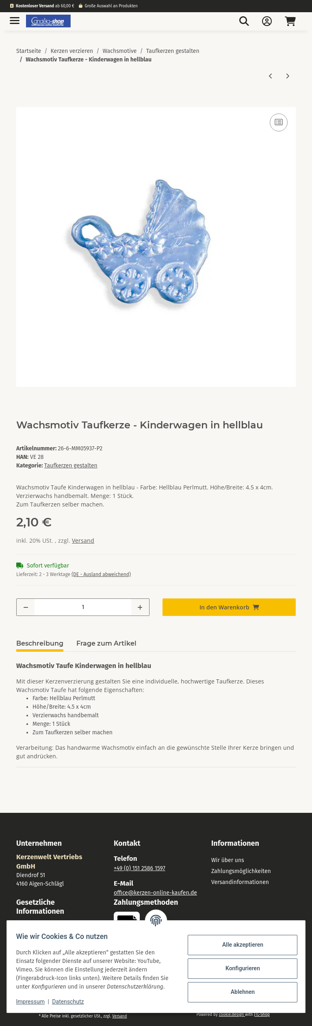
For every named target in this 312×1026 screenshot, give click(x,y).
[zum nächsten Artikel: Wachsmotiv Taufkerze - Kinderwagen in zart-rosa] (287, 76)
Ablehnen (239, 988)
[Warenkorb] (290, 21)
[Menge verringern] (26, 607)
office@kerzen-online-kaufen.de (155, 892)
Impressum (34, 1001)
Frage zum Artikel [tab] (106, 643)
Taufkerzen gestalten (71, 465)
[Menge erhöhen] (140, 607)
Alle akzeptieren (238, 940)
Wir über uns (227, 860)
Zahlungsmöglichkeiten (241, 871)
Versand (83, 540)
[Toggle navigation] (15, 17)
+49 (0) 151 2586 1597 (139, 868)
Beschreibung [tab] (39, 643)
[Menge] (83, 607)
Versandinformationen (240, 882)
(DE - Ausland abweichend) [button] (101, 574)
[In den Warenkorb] (22, 102)
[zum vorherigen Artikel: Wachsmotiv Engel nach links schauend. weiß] (270, 76)
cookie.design (232, 1014)
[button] (244, 21)
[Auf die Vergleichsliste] (279, 122)
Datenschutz (72, 1001)
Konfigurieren (238, 964)
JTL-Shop (262, 1014)
